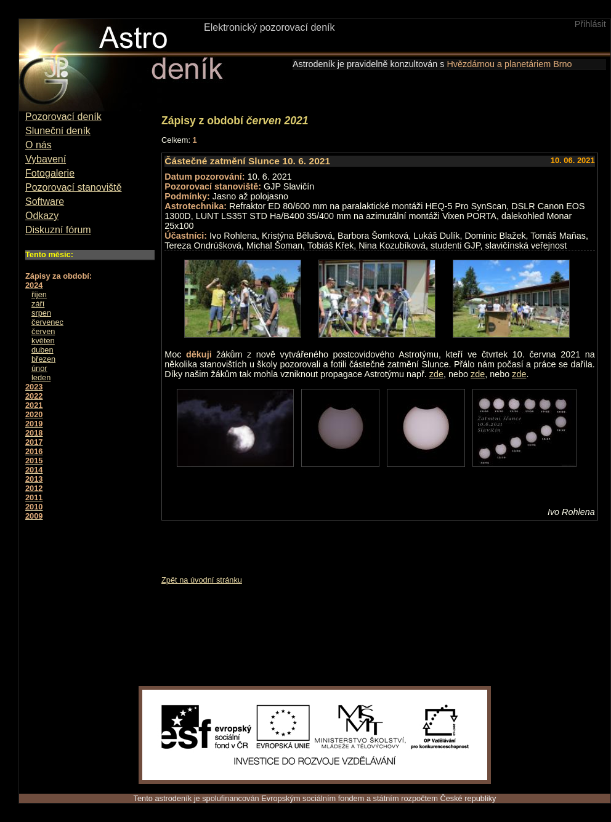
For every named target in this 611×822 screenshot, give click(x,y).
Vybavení (45, 159)
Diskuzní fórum (58, 230)
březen (43, 359)
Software (44, 201)
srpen (41, 312)
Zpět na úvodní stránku (201, 580)
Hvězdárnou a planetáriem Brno (509, 64)
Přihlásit (590, 24)
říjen (39, 294)
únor (39, 368)
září (37, 303)
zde (436, 374)
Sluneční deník (58, 131)
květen (43, 340)
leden (41, 377)
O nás (38, 145)
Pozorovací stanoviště (73, 187)
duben (42, 349)
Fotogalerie (50, 173)
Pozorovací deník (63, 116)
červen (43, 331)
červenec (47, 322)
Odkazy (42, 215)
